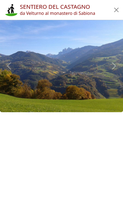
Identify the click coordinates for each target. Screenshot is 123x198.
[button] (116, 10)
